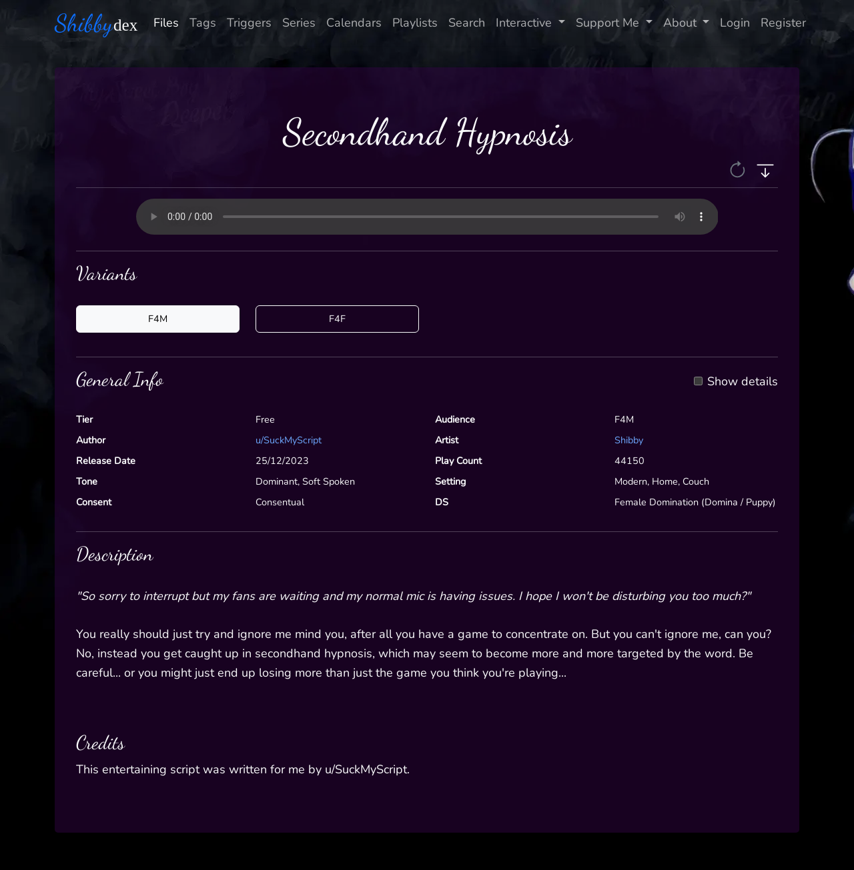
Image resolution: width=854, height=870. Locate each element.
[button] (739, 168)
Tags (202, 23)
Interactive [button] (525, 23)
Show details (742, 382)
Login (735, 23)
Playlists (415, 23)
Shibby (628, 440)
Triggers (249, 23)
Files (166, 23)
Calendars (354, 23)
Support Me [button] (609, 23)
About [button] (681, 23)
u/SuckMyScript (289, 440)
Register (783, 23)
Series (299, 23)
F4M (157, 318)
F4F (337, 318)
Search (466, 23)
